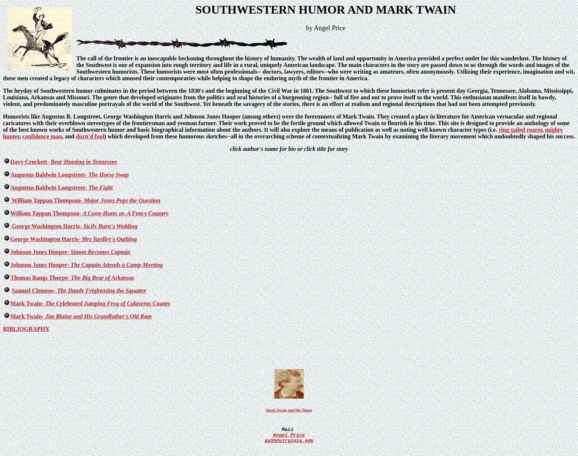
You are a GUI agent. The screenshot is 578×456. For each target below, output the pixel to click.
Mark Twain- (27, 303)
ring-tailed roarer (520, 130)
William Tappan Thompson (44, 213)
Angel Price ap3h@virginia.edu (289, 444)
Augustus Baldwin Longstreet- (48, 175)
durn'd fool (90, 136)
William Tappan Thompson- (46, 200)
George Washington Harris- (46, 226)
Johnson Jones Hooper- (39, 252)
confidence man (42, 136)
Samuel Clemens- (34, 290)
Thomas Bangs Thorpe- (40, 278)
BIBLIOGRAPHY (26, 329)
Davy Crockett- (29, 162)
